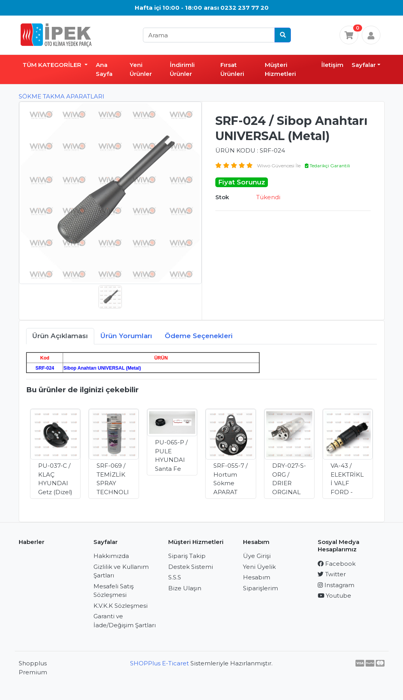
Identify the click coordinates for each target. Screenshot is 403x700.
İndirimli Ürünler (182, 69)
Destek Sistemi (190, 566)
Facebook (336, 563)
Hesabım (256, 577)
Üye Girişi (257, 556)
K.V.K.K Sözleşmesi (120, 605)
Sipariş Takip (187, 556)
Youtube (334, 595)
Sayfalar (364, 64)
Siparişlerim (260, 588)
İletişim (332, 64)
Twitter (332, 574)
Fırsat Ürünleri (232, 69)
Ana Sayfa (104, 69)
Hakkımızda (111, 556)
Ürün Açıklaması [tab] (60, 336)
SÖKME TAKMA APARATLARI (61, 96)
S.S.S (174, 577)
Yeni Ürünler (141, 69)
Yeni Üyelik (259, 566)
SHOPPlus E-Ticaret (159, 663)
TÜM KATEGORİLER (53, 64)
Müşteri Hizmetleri (280, 69)
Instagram (336, 585)
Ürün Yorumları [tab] (126, 336)
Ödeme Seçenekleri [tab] (199, 336)
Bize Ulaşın (184, 588)
